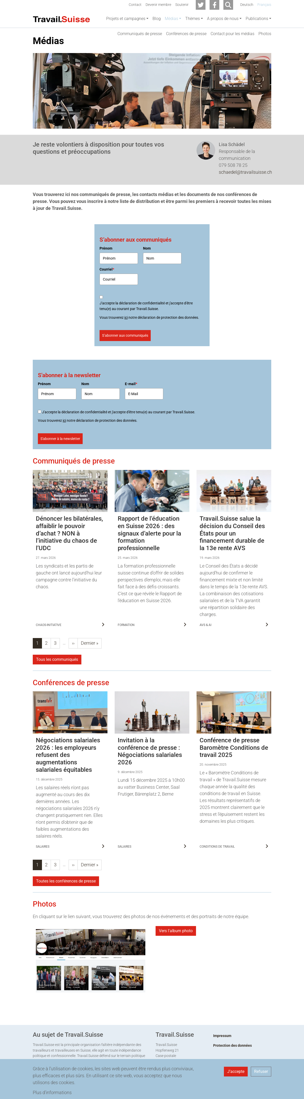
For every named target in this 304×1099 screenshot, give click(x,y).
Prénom (106, 272)
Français (264, 5)
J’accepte (235, 1071)
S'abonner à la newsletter (60, 462)
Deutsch (246, 5)
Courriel (107, 293)
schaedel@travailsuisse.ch (245, 195)
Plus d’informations (52, 1092)
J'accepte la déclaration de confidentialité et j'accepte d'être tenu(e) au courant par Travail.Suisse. (146, 329)
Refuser (261, 1071)
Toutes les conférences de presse (66, 904)
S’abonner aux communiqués (125, 359)
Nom (147, 272)
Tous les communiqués (57, 682)
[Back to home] (61, 19)
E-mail (131, 407)
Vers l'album (176, 954)
